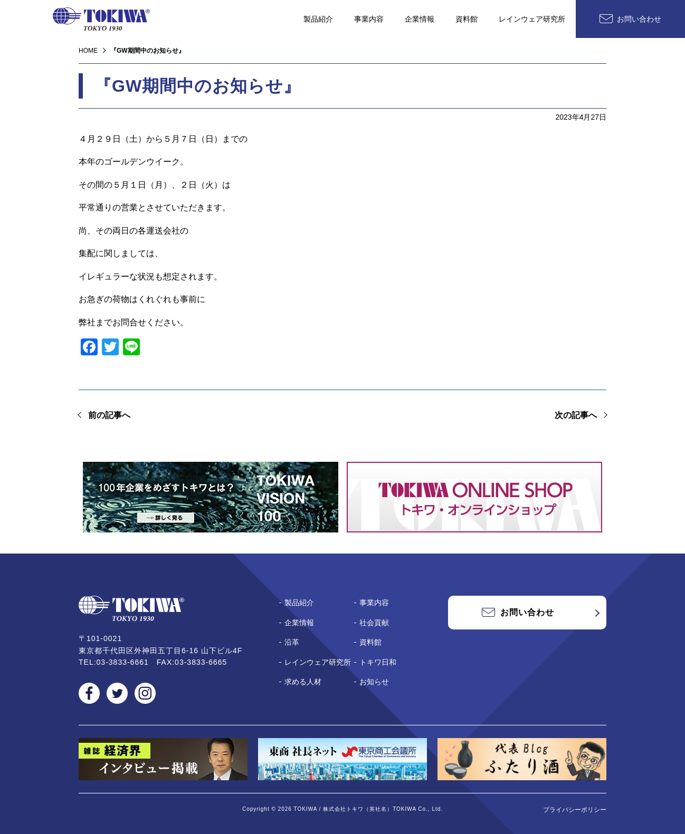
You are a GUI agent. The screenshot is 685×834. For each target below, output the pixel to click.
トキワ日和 (377, 662)
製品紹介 (318, 19)
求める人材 (302, 681)
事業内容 (369, 19)
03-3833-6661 (123, 662)
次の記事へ (576, 415)
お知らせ (374, 681)
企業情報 (419, 19)
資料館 (466, 19)
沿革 (291, 642)
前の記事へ (109, 415)
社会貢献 (374, 622)
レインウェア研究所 (532, 19)
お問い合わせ (639, 19)
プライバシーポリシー (574, 809)
